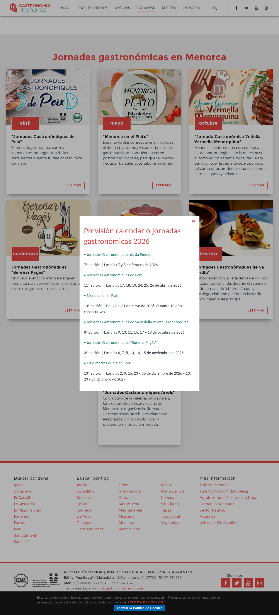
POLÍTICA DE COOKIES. (146, 602)
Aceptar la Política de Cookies (139, 608)
